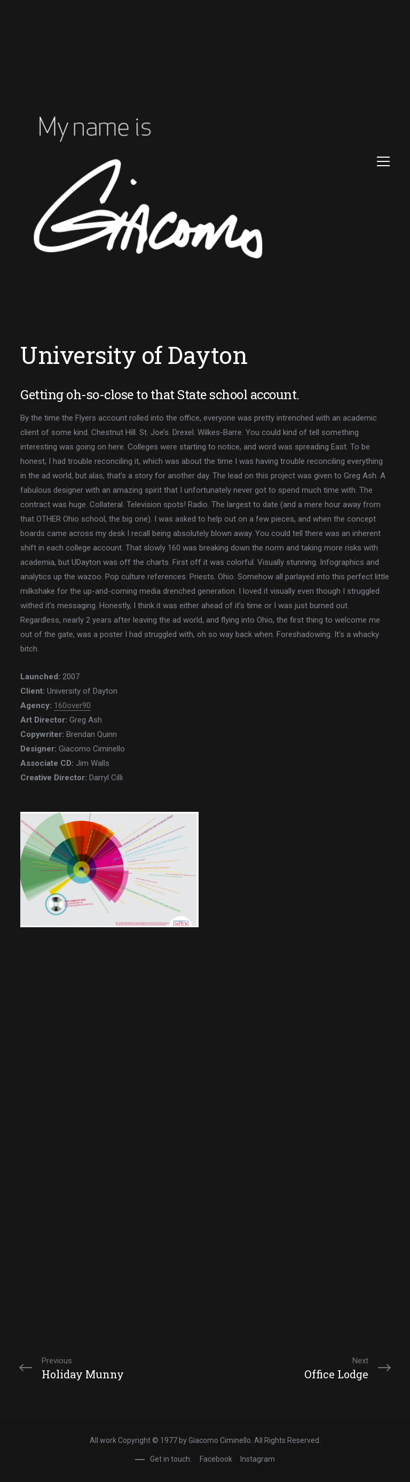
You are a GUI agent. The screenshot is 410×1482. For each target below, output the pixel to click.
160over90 (72, 705)
